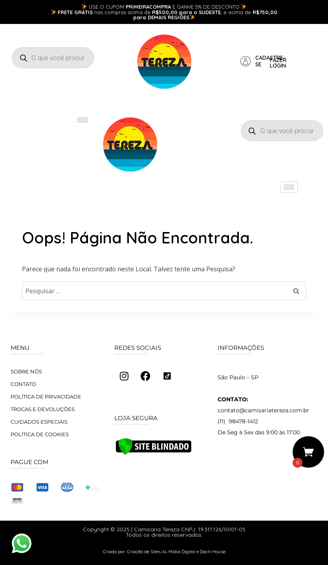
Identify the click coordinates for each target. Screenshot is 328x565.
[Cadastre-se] (245, 61)
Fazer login (278, 63)
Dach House (212, 551)
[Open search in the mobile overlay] (53, 57)
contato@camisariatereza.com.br (263, 410)
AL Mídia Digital (178, 551)
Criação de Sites (144, 551)
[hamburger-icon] (83, 120)
